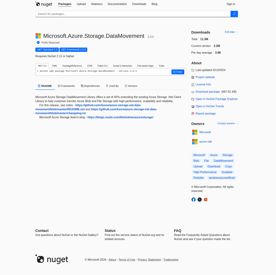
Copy (228, 166)
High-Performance (205, 172)
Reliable (199, 177)
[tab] (65, 4)
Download (214, 166)
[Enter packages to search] (133, 14)
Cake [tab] (161, 65)
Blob (196, 160)
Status (110, 231)
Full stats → (231, 32)
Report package (206, 113)
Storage (227, 155)
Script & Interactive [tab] (122, 65)
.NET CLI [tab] (42, 65)
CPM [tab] (89, 65)
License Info (203, 84)
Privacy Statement (149, 259)
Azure (214, 155)
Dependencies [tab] (90, 86)
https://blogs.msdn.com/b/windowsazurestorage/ (120, 117)
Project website (205, 77)
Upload (198, 166)
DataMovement (223, 160)
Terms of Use (127, 259)
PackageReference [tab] (72, 65)
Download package (208, 91)
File (206, 160)
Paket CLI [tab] (103, 65)
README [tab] (45, 86)
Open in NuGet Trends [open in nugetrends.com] (210, 106)
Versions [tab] (131, 86)
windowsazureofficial (222, 177)
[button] (178, 71)
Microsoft (205, 132)
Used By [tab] (112, 86)
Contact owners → (228, 123)
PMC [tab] (54, 65)
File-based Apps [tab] (145, 65)
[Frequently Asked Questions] (177, 231)
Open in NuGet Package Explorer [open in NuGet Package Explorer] (217, 98)
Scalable (227, 172)
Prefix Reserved (50, 42)
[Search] (234, 14)
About (112, 259)
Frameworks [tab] (66, 86)
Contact (42, 231)
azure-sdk (205, 141)
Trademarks (170, 259)
